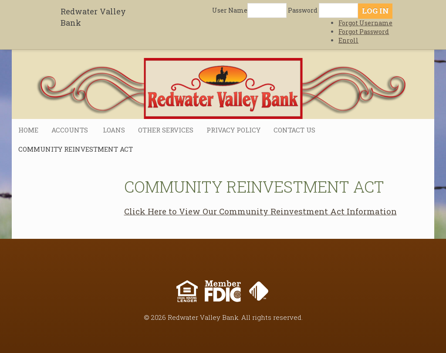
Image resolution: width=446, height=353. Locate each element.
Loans (114, 130)
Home (28, 130)
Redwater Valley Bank (93, 17)
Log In (375, 11)
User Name (229, 10)
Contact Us (294, 130)
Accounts (70, 130)
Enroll (348, 40)
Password (303, 10)
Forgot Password (363, 31)
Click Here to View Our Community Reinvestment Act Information (260, 211)
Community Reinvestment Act (75, 149)
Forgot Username (365, 23)
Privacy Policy (233, 130)
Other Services (165, 130)
